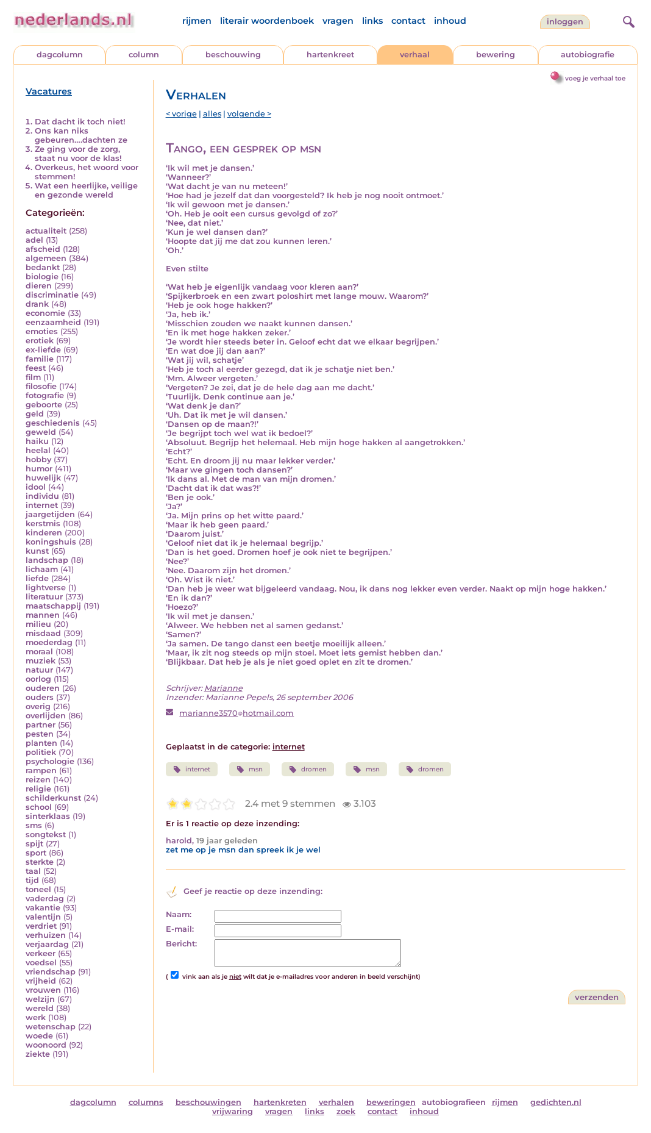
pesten (40, 733)
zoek (345, 1111)
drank (37, 304)
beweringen (391, 1102)
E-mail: (180, 929)
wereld (40, 1008)
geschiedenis (53, 422)
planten (41, 743)
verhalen (336, 1102)
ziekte (38, 1054)
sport (36, 852)
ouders (40, 697)
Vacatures (49, 91)
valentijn (43, 916)
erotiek (40, 340)
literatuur (44, 596)
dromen (308, 769)
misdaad (43, 633)
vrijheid (41, 980)
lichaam (42, 569)
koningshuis (51, 541)
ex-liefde (43, 349)
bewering (495, 54)
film (33, 377)
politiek (41, 752)
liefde (37, 578)
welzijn (40, 999)
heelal (38, 450)
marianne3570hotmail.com (236, 713)
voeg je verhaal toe (595, 78)
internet (42, 505)
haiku (37, 441)
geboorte (44, 404)
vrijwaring (232, 1111)
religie (38, 788)
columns (146, 1102)
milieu (38, 624)
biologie (42, 276)
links (372, 20)
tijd (32, 880)
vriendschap (51, 971)
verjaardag (47, 944)
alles (212, 113)
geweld (41, 432)
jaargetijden (50, 514)
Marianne (223, 688)
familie (40, 358)
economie (45, 313)
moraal (39, 651)
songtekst (46, 834)
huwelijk (43, 477)
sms (34, 825)
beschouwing (233, 54)
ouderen (43, 688)
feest (36, 368)
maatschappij (53, 605)
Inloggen (565, 21)
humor (39, 468)
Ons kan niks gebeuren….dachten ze (81, 135)
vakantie (43, 907)
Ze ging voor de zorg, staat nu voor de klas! (78, 154)
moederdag (49, 642)
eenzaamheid (53, 322)
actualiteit (46, 230)
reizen (38, 779)
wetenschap (51, 1026)
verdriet (41, 926)
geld (35, 413)
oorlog (38, 679)
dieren (39, 285)
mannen (43, 615)
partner (40, 724)
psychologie (50, 761)
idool (36, 486)
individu (42, 496)
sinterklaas (48, 816)
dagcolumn (60, 54)
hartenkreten (280, 1102)
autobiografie (587, 54)
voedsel (41, 962)
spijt (34, 843)
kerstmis (43, 523)
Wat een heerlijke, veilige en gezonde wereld (86, 190)
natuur (39, 669)
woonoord (46, 1044)
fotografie (45, 395)
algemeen (46, 258)
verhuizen (46, 935)
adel (34, 240)
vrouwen (43, 990)
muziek (40, 660)
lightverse (46, 587)
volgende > (249, 113)
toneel (38, 889)
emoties (42, 331)
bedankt (43, 267)
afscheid (43, 249)
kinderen (44, 532)
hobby (38, 459)
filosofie (41, 386)
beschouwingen (208, 1102)
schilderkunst (53, 797)
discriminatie (52, 294)
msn (250, 769)
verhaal (415, 54)
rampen (41, 770)
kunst (37, 551)
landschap (47, 560)
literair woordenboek (267, 20)
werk (36, 1017)
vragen (338, 20)
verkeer (40, 953)
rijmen (197, 20)
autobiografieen (454, 1102)
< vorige (181, 113)
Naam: (178, 914)
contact (408, 20)
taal (33, 871)
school (39, 807)
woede (39, 1035)
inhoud (450, 20)
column (144, 54)
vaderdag (45, 898)
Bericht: (181, 943)
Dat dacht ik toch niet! (80, 121)
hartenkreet (330, 54)
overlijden (46, 715)
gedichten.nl (556, 1102)
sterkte (40, 862)
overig (38, 706)
